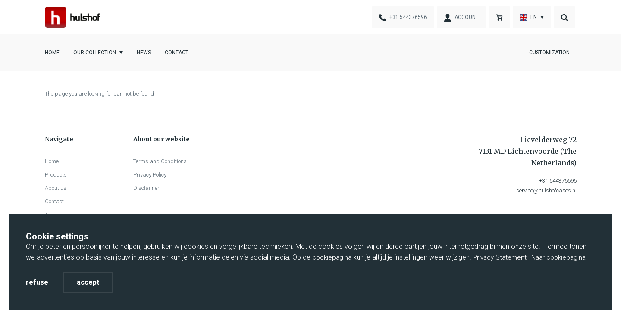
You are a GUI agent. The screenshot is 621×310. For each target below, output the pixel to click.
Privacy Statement (500, 257)
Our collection (94, 53)
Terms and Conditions (160, 161)
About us (55, 188)
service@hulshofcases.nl (546, 190)
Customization (549, 53)
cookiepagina (331, 257)
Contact (176, 53)
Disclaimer (146, 188)
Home (52, 53)
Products (56, 174)
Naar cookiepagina (558, 257)
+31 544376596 (558, 180)
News (144, 53)
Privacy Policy (149, 174)
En (528, 17)
